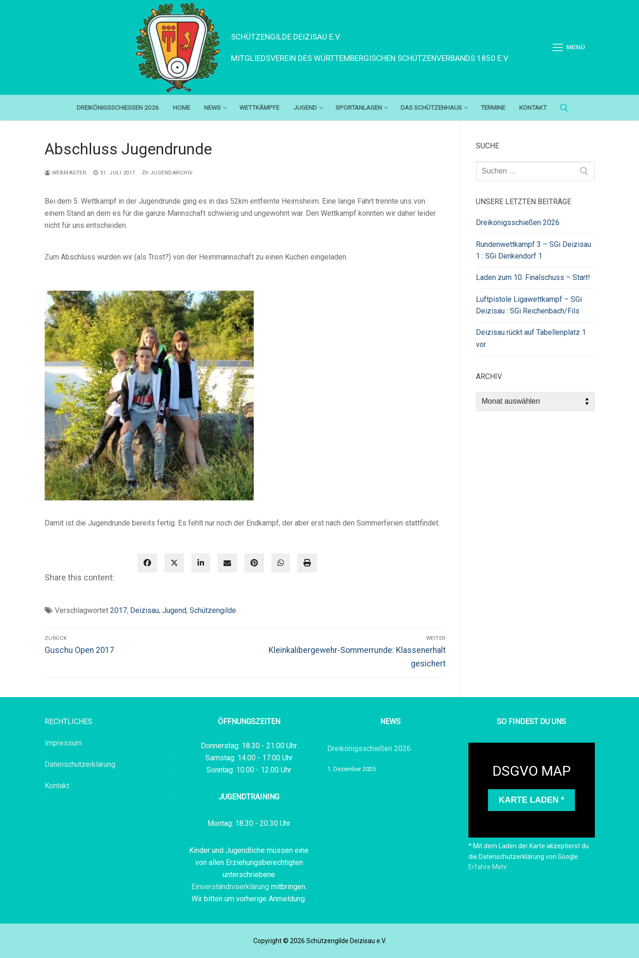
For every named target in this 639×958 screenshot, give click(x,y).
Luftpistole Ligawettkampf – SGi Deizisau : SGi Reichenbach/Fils (529, 305)
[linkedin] (200, 563)
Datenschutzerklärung (80, 764)
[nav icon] (569, 47)
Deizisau (144, 610)
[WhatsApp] (280, 563)
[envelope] (227, 563)
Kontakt (57, 785)
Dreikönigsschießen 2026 (518, 222)
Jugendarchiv (168, 172)
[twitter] (174, 563)
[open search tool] (564, 108)
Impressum (63, 742)
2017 (118, 610)
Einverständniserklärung (231, 886)
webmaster (65, 172)
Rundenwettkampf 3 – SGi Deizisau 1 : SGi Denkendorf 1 (533, 250)
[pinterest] (254, 563)
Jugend (174, 610)
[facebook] (147, 563)
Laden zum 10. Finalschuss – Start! (533, 277)
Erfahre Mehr (487, 867)
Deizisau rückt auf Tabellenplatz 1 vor (531, 338)
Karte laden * (531, 800)
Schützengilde (213, 610)
